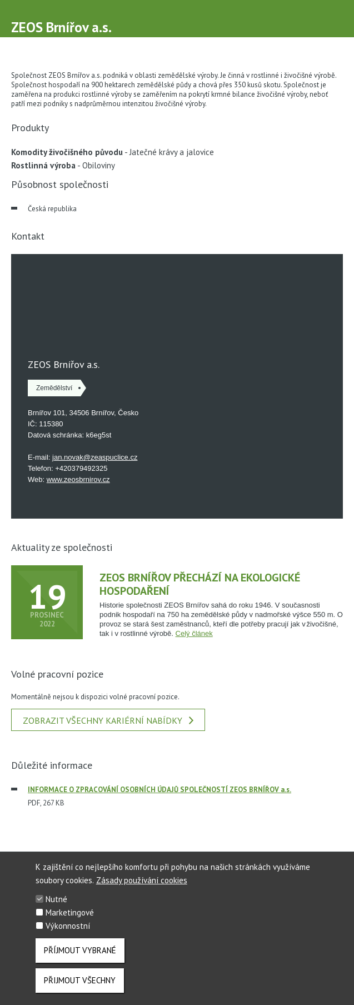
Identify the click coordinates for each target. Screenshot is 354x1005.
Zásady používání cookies (141, 880)
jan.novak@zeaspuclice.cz (94, 457)
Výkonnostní (68, 926)
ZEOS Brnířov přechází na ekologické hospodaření (199, 584)
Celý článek (194, 633)
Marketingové (70, 912)
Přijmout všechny (80, 980)
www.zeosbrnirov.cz (78, 479)
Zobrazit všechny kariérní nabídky (108, 720)
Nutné (56, 899)
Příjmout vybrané (80, 950)
